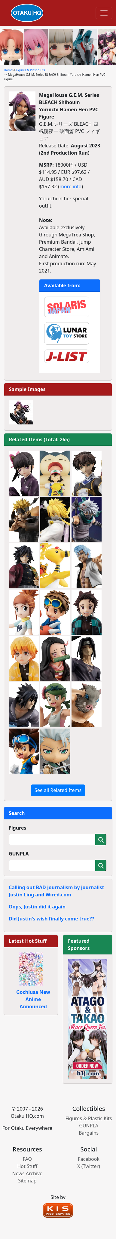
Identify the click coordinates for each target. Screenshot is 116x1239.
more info (70, 186)
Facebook (88, 1159)
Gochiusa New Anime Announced (33, 999)
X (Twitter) (88, 1166)
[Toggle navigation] (104, 13)
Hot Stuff (27, 1166)
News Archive (27, 1173)
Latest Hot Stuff (28, 941)
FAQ (27, 1159)
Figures (17, 827)
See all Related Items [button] (58, 790)
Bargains (89, 1133)
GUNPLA (19, 853)
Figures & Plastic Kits (30, 70)
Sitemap (27, 1180)
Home (8, 70)
